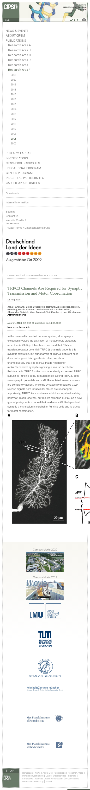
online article (23, 327)
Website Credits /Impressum (16, 222)
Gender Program (19, 173)
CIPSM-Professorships (23, 163)
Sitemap (10, 211)
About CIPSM (15, 35)
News (38, 773)
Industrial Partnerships (25, 178)
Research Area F (19, 69)
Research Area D (19, 60)
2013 (13, 114)
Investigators (17, 158)
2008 (13, 138)
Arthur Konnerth (16, 314)
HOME (7, 20)
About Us (47, 773)
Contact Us (27, 778)
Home (10, 275)
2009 (13, 133)
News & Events (17, 30)
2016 (13, 99)
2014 (13, 109)
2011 (13, 123)
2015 (13, 104)
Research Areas (18, 153)
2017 (13, 94)
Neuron (11, 327)
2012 (13, 119)
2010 (13, 128)
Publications (16, 40)
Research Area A (19, 45)
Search (49, 781)
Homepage (27, 773)
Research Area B (19, 50)
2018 (13, 89)
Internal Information (17, 202)
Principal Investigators (32, 776)
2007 (13, 143)
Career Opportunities (23, 183)
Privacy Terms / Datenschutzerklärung (28, 227)
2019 (13, 84)
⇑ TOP (9, 770)
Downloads (12, 193)
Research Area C (19, 55)
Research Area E (19, 65)
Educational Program (23, 168)
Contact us (12, 215)
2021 (13, 75)
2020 (13, 79)
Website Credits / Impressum (49, 778)
